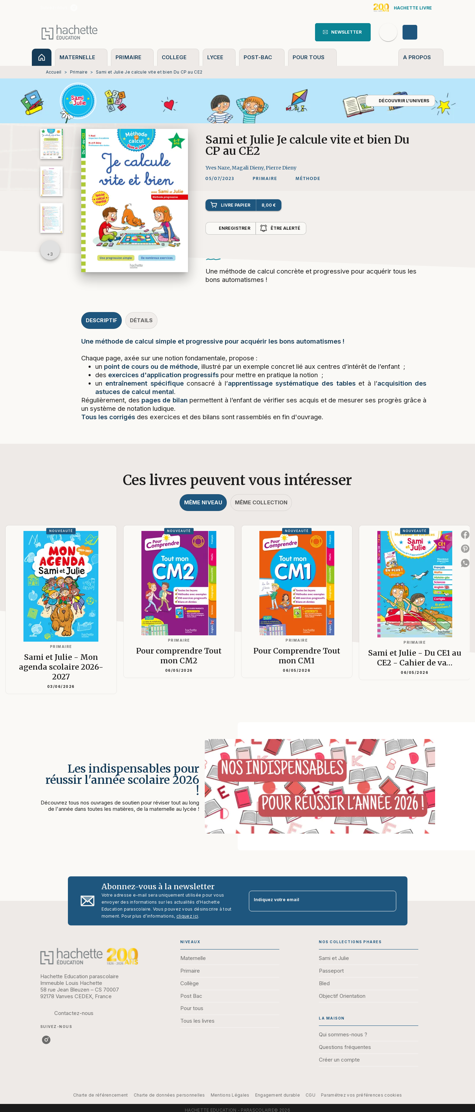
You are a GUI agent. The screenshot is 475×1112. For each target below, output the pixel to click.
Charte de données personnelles (169, 1095)
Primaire (79, 72)
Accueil (54, 72)
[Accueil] (69, 32)
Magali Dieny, (249, 168)
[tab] (41, 57)
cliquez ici (187, 916)
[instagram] (74, 7)
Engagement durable (277, 1095)
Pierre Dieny (281, 168)
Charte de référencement (100, 1095)
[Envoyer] (387, 900)
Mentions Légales (230, 1095)
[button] (343, 32)
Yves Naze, (218, 168)
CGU (310, 1095)
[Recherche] (388, 32)
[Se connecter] (418, 32)
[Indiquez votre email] (314, 901)
